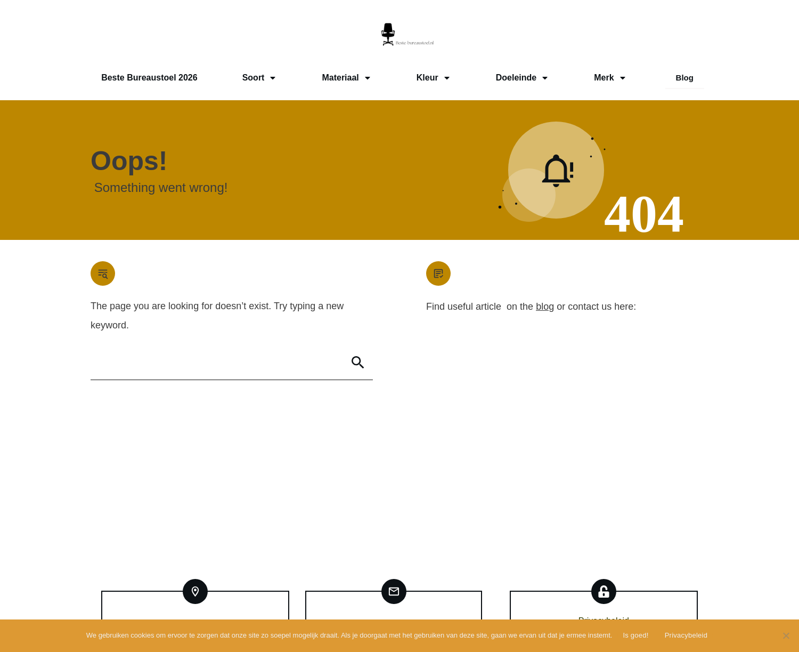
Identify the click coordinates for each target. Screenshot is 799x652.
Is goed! (635, 635)
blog (545, 306)
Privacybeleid (686, 635)
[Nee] (785, 635)
